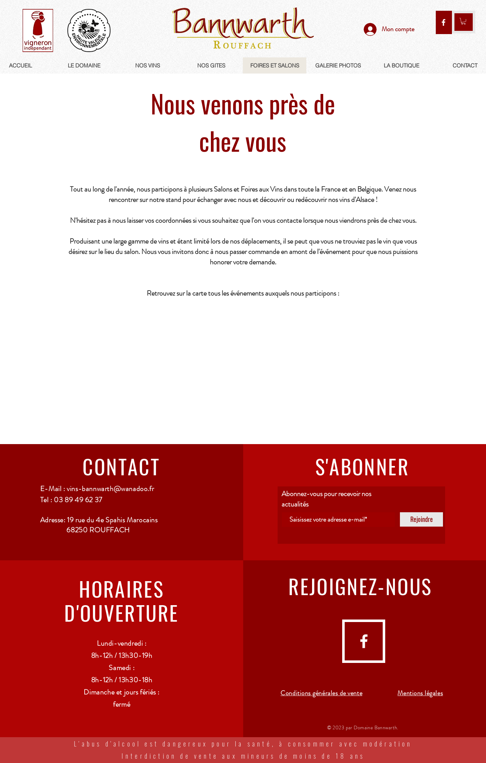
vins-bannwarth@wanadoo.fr (110, 489)
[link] (463, 21)
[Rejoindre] (421, 519)
